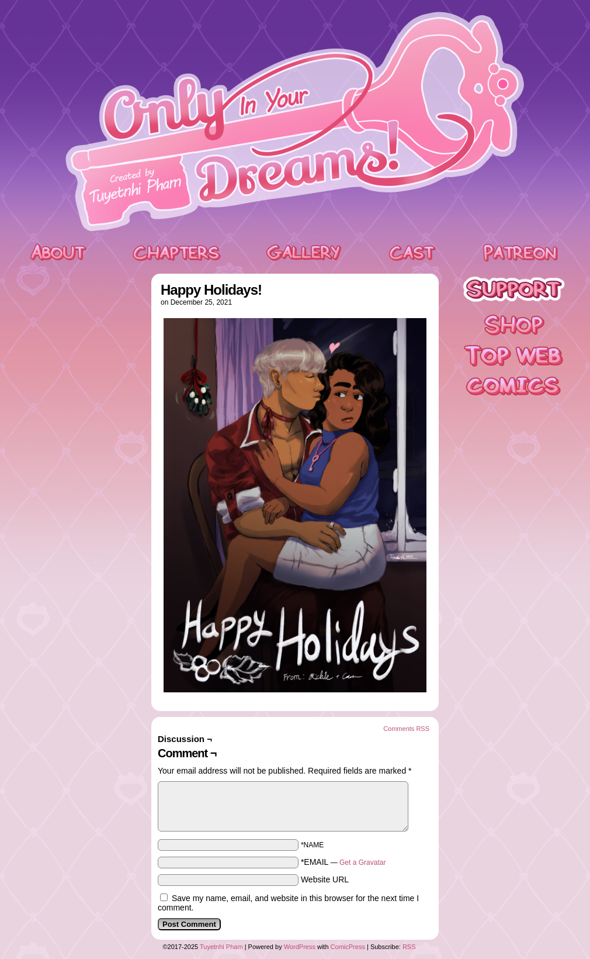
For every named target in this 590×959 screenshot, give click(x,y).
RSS (409, 946)
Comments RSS (406, 728)
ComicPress (348, 946)
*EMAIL (343, 862)
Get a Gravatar (362, 862)
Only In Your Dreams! (295, 122)
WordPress (299, 946)
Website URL (325, 879)
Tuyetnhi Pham (221, 946)
